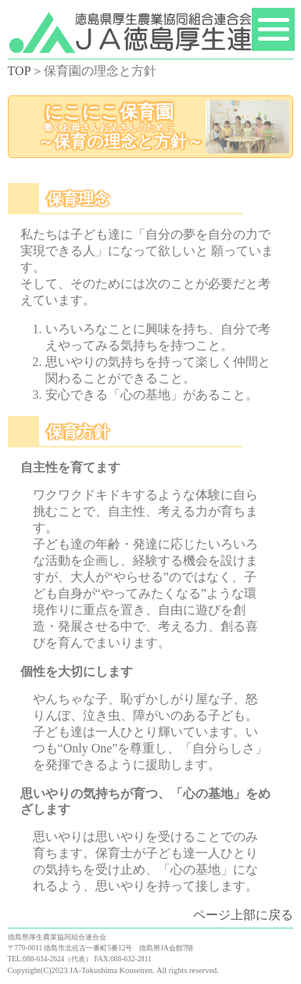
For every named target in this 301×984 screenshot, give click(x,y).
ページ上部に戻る (243, 914)
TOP (19, 70)
